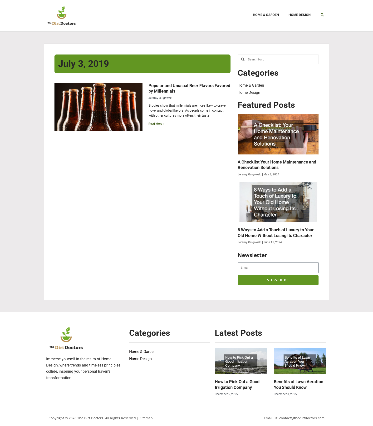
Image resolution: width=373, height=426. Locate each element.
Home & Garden (251, 85)
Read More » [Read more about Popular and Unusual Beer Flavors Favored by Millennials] (156, 123)
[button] (322, 15)
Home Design (249, 92)
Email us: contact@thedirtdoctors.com (294, 418)
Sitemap (146, 418)
